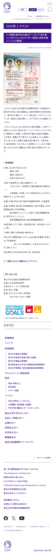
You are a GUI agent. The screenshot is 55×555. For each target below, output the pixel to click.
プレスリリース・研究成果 (17, 373)
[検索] (49, 9)
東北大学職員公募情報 (17, 361)
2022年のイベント (42, 16)
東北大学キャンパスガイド (15, 493)
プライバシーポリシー (38, 527)
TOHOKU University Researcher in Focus (25, 485)
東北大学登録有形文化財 (15, 489)
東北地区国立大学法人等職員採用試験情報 (26, 364)
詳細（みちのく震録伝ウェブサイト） (22, 261)
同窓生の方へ (11, 427)
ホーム (30, 16)
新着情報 (9, 337)
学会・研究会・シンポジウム (19, 401)
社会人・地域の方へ (14, 417)
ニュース (9, 342)
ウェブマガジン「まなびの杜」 (16, 481)
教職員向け (10, 437)
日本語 (32, 9)
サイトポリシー (21, 527)
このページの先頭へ (44, 458)
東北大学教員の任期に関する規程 (22, 357)
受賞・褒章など (14, 383)
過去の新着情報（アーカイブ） (19, 442)
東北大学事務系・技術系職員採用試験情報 (26, 368)
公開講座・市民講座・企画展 (19, 404)
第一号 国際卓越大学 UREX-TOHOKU (21, 469)
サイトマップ (8, 527)
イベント (48, 48)
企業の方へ (10, 422)
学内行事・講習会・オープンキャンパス (23, 408)
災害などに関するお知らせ (15, 504)
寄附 (22, 10)
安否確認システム (11, 500)
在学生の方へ (11, 432)
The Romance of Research (17, 473)
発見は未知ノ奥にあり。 (14, 477)
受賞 (7, 378)
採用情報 (9, 348)
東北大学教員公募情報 (17, 354)
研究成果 (12, 387)
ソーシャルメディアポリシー (13, 530)
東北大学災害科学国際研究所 (17, 508)
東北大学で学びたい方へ (17, 413)
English (40, 10)
